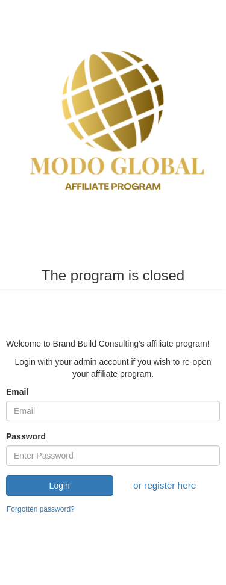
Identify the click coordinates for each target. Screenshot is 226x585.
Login (59, 486)
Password (26, 436)
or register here (164, 485)
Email (17, 392)
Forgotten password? (41, 509)
